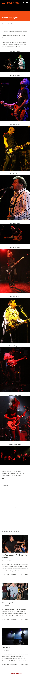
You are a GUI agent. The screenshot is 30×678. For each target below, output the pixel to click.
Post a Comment (12, 574)
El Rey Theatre (20, 473)
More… (4, 6)
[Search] (23, 3)
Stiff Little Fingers (16, 475)
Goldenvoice (6, 475)
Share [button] (4, 481)
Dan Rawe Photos (11, 3)
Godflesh (6, 647)
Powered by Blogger (15, 673)
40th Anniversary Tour (13, 471)
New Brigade (7, 602)
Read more (24, 574)
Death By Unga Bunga (8, 473)
